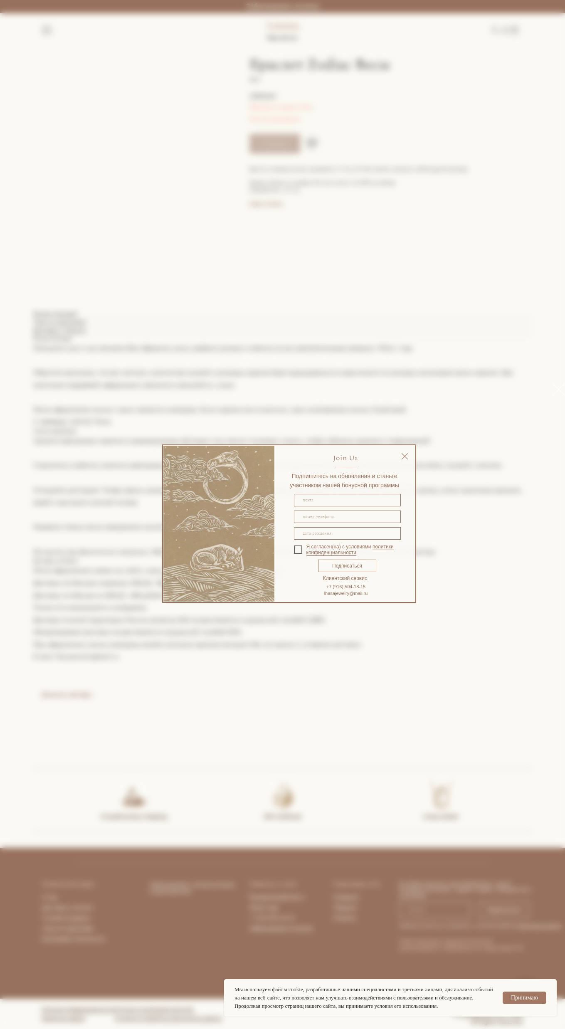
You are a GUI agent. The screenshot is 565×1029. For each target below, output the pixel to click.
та (89, 907)
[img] (405, 456)
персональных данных (539, 925)
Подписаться (347, 566)
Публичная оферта (64, 1018)
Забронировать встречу (282, 6)
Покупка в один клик (281, 107)
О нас (50, 897)
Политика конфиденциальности (78, 1009)
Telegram (345, 907)
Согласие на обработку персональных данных (168, 1018)
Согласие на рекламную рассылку (154, 1009)
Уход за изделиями (68, 928)
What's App (264, 907)
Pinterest (344, 918)
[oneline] (347, 533)
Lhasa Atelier (441, 816)
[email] (347, 500)
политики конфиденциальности (350, 549)
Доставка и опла (64, 907)
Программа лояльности (73, 938)
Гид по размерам (274, 119)
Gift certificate (283, 816)
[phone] (347, 517)
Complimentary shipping (133, 816)
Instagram (346, 897)
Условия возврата (66, 918)
